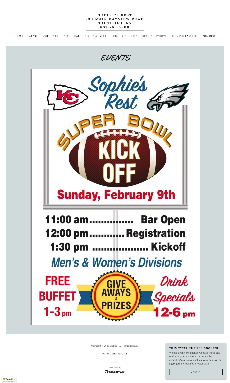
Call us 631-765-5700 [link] (90, 36)
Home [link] (19, 36)
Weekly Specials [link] (56, 36)
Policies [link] (209, 36)
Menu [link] (33, 36)
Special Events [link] (154, 36)
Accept (196, 372)
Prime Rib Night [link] (124, 36)
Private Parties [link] (184, 36)
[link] (115, 27)
